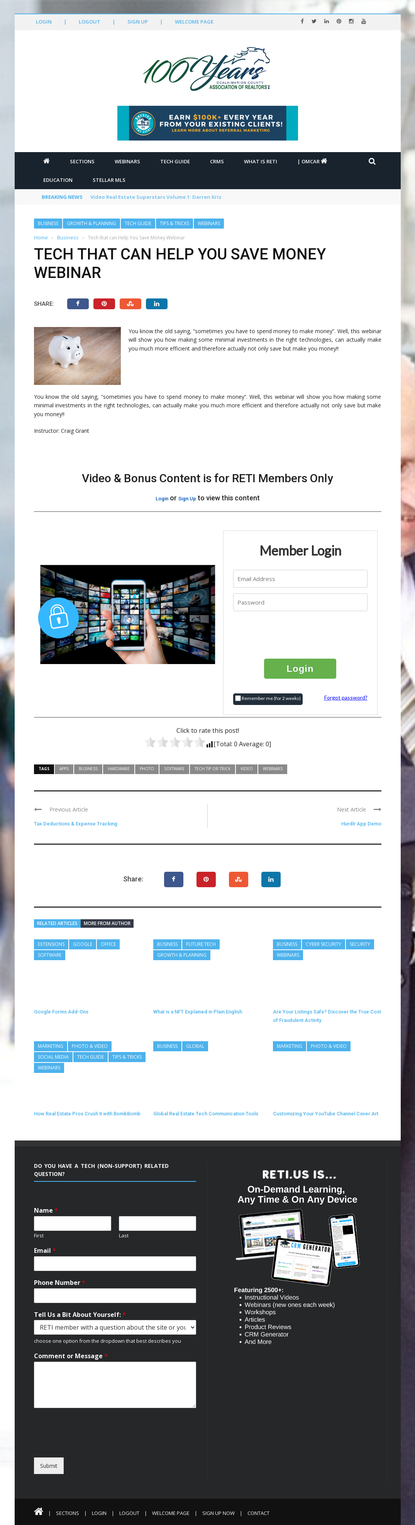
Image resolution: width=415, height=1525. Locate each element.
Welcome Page (194, 21)
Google (82, 944)
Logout (89, 21)
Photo (147, 768)
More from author (107, 923)
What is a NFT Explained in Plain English (197, 1012)
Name (46, 1210)
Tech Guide (175, 161)
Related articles (57, 923)
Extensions (51, 944)
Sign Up (137, 21)
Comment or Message (71, 1356)
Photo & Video (90, 1046)
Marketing (50, 1046)
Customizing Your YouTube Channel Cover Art (325, 1114)
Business (48, 223)
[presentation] (300, 634)
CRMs (217, 161)
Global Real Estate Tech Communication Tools (205, 1114)
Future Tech (201, 944)
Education (58, 179)
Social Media (53, 1057)
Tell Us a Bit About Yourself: (80, 1315)
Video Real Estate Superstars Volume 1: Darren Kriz (156, 196)
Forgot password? (346, 697)
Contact (258, 1513)
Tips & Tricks (174, 223)
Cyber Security (323, 944)
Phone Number (59, 1283)
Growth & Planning (91, 223)
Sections (82, 161)
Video (247, 768)
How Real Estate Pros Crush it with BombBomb (87, 1114)
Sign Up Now (218, 1513)
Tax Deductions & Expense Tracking (75, 824)
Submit (49, 1465)
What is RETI (260, 161)
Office (108, 944)
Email (45, 1251)
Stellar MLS (109, 179)
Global (195, 1046)
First (39, 1235)
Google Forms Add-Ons (61, 1012)
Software (174, 768)
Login (44, 21)
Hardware (119, 768)
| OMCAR (312, 161)
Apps (64, 768)
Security (360, 944)
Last (124, 1235)
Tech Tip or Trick (212, 768)
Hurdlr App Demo (361, 824)
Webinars (127, 161)
